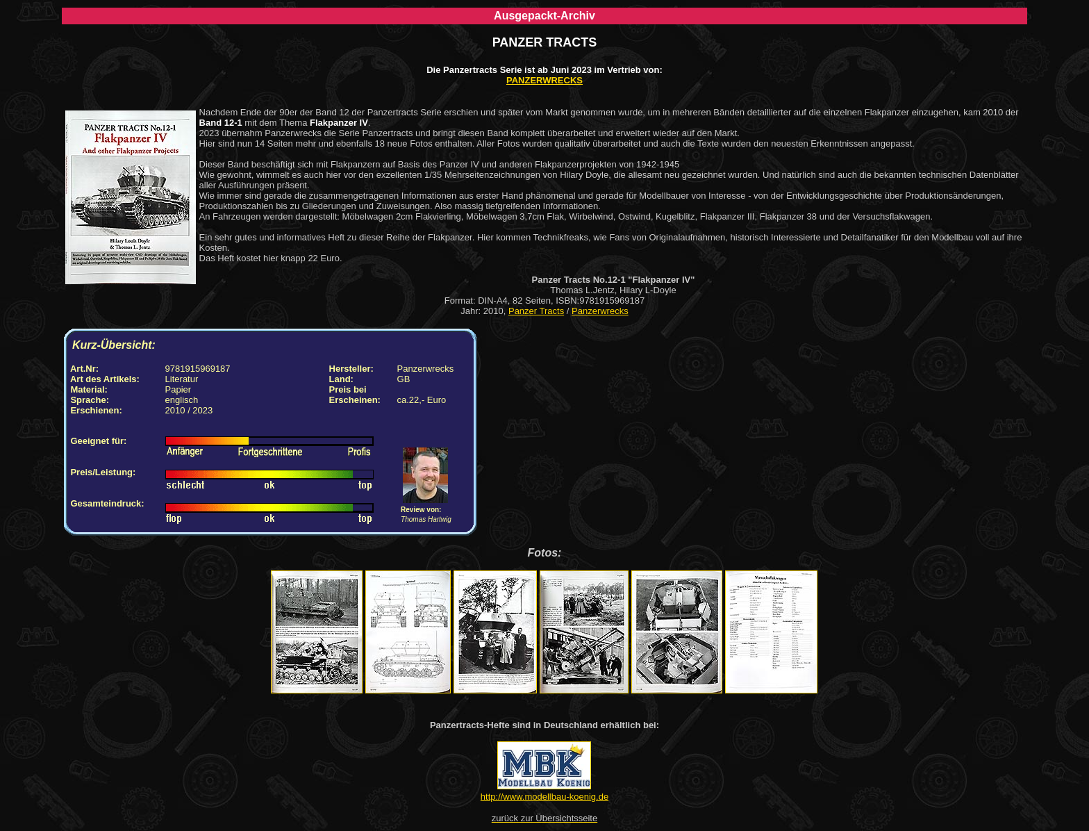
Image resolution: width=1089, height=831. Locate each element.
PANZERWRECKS (544, 80)
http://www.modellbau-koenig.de (544, 796)
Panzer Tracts (536, 311)
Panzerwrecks (600, 311)
